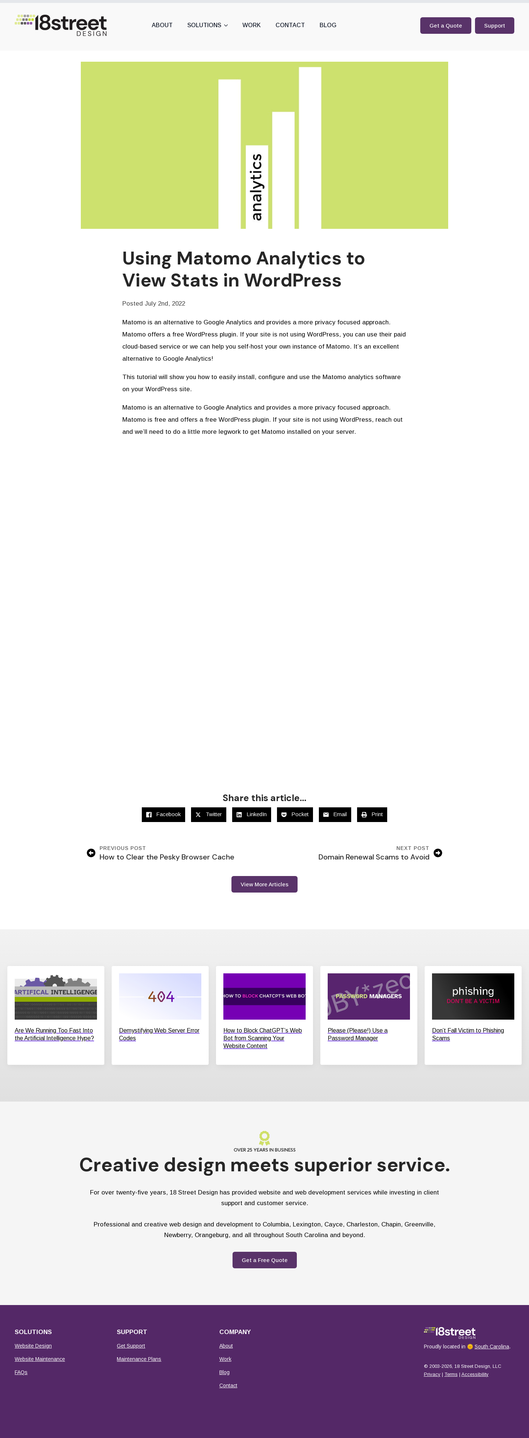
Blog (328, 25)
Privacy (432, 1374)
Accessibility (475, 1374)
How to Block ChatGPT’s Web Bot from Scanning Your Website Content (262, 1038)
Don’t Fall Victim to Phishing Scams (468, 1034)
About (162, 25)
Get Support (131, 1346)
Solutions (204, 25)
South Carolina (492, 1346)
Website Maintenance (40, 1359)
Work (251, 25)
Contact (290, 25)
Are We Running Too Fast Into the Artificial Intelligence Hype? (54, 1034)
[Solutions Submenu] (228, 25)
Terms (451, 1374)
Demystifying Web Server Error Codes (159, 1034)
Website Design (33, 1346)
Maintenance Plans (139, 1359)
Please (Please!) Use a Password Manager (358, 1034)
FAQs (21, 1372)
